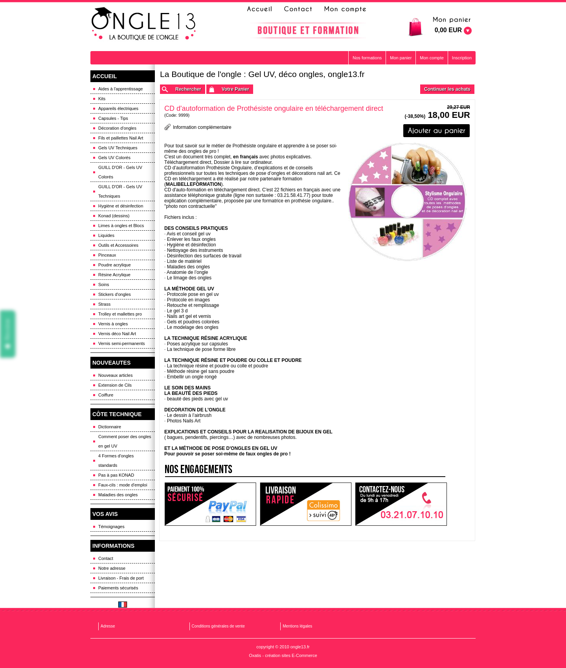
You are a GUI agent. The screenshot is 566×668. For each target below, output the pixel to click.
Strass (104, 304)
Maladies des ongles (118, 494)
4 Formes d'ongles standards (116, 460)
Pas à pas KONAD (116, 475)
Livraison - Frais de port (121, 578)
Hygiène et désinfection (120, 206)
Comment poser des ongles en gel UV (124, 441)
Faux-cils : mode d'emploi (122, 485)
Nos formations (367, 57)
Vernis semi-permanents (121, 343)
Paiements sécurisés (118, 587)
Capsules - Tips (113, 118)
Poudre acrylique (114, 264)
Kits (101, 98)
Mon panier (401, 57)
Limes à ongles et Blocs (121, 225)
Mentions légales (297, 626)
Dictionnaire (109, 426)
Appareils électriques (118, 108)
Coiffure (105, 395)
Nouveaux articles (115, 375)
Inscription (462, 57)
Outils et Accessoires (118, 245)
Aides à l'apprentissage (120, 88)
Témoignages (111, 526)
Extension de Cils (115, 385)
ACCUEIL (104, 76)
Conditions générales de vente (218, 626)
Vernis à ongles (113, 323)
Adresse (108, 626)
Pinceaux (107, 255)
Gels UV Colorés (114, 157)
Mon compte (432, 57)
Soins (103, 284)
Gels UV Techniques (117, 147)
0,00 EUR (448, 30)
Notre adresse (111, 568)
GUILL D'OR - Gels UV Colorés (120, 172)
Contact (105, 558)
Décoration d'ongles (117, 128)
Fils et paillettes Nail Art (120, 138)
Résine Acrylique (114, 274)
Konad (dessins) (114, 215)
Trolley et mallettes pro (120, 314)
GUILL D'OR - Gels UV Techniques (120, 191)
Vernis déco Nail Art (117, 333)
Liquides (106, 235)
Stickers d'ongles (114, 294)
